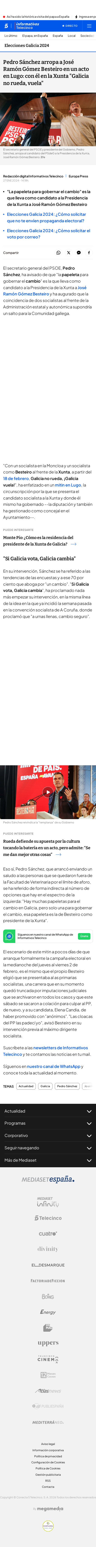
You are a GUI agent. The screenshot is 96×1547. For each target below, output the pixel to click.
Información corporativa (48, 1450)
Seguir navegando (48, 1147)
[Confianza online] (48, 1530)
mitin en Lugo (68, 484)
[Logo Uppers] (48, 1343)
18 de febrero (16, 478)
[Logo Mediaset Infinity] (48, 1202)
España (58, 35)
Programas (48, 1123)
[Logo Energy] (48, 1312)
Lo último (11, 35)
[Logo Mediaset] (48, 1182)
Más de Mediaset (48, 1160)
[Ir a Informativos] (26, 25)
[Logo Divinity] (48, 1249)
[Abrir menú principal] (89, 26)
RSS (48, 1480)
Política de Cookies (48, 1468)
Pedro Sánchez (67, 1086)
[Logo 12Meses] (48, 1375)
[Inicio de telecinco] (6, 26)
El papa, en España (35, 35)
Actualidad (26, 1086)
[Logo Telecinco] (48, 1218)
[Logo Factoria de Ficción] (48, 1280)
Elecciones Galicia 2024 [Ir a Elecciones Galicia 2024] (27, 45)
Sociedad (87, 35)
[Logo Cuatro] (48, 1233)
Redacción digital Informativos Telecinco (33, 176)
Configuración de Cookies (48, 1462)
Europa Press (78, 176)
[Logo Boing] (48, 1296)
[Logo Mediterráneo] (48, 1422)
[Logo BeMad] (48, 1327)
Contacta (48, 1486)
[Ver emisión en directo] (70, 26)
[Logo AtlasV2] (48, 1391)
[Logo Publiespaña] (48, 1406)
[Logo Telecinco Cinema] (48, 1359)
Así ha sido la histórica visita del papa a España (38, 17)
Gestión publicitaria (48, 1474)
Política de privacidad (48, 1456)
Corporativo (48, 1135)
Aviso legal (48, 1444)
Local (71, 35)
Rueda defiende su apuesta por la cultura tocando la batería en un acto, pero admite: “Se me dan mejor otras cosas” (46, 848)
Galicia (45, 1086)
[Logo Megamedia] (50, 1509)
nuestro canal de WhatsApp (53, 1066)
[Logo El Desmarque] (48, 1265)
